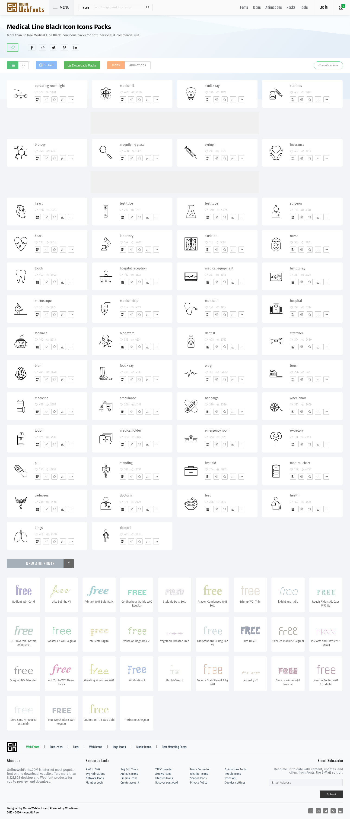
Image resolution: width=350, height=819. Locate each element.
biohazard (127, 333)
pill (37, 463)
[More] (71, 99)
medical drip (129, 301)
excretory (297, 431)
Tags (76, 747)
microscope (43, 301)
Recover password (166, 782)
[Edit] (46, 99)
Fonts (244, 7)
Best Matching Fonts (174, 747)
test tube (126, 204)
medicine (41, 398)
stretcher (296, 333)
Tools (304, 7)
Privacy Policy (198, 782)
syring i (210, 145)
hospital (296, 301)
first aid (210, 463)
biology (40, 145)
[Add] (38, 99)
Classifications (328, 65)
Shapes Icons (198, 778)
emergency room (217, 431)
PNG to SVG (93, 769)
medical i (211, 301)
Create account (130, 782)
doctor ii (126, 495)
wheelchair (298, 398)
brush (294, 366)
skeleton (211, 236)
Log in (324, 7)
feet (208, 495)
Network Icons (95, 778)
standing (126, 463)
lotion (39, 431)
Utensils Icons (164, 778)
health (294, 495)
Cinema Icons (129, 778)
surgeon (296, 204)
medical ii (127, 86)
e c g (208, 366)
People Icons (233, 773)
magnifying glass (132, 145)
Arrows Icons (163, 773)
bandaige (212, 398)
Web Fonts (32, 747)
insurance (297, 145)
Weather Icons (199, 773)
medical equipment (219, 268)
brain (38, 366)
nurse (294, 236)
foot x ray (127, 366)
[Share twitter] (53, 47)
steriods (296, 86)
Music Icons (143, 747)
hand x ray (297, 268)
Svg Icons (28, 7)
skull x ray (212, 86)
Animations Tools (235, 769)
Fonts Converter (200, 769)
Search (147, 7)
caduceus (41, 495)
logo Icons (119, 747)
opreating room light (50, 86)
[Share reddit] (42, 47)
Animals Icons (129, 773)
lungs (39, 528)
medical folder (130, 431)
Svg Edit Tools (129, 769)
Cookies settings (235, 782)
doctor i (125, 528)
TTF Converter (163, 769)
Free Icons (56, 747)
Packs (291, 7)
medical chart (300, 463)
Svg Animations (95, 773)
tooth (39, 268)
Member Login (95, 782)
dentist (210, 333)
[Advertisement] (258, 36)
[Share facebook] (31, 47)
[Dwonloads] (63, 99)
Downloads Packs (84, 65)
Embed (48, 65)
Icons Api (230, 778)
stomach (41, 333)
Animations (273, 7)
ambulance (128, 398)
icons (86, 7)
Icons (257, 7)
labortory (127, 236)
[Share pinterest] (64, 47)
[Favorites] (54, 99)
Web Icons (95, 747)
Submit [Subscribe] (331, 794)
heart (39, 204)
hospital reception (133, 268)
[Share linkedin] (75, 47)
